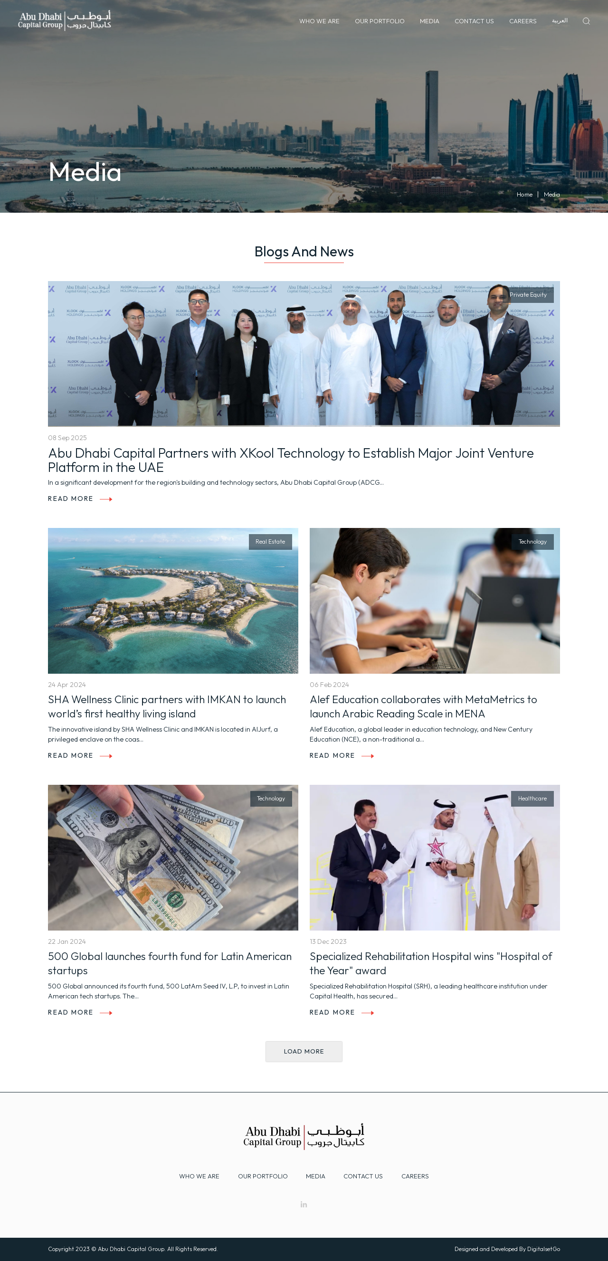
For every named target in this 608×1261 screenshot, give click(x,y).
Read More (80, 498)
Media (429, 21)
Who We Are (319, 21)
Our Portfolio (380, 21)
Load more (303, 1051)
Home (524, 194)
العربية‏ (560, 20)
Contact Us (474, 21)
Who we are (199, 1176)
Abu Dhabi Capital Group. (132, 1248)
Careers (523, 21)
